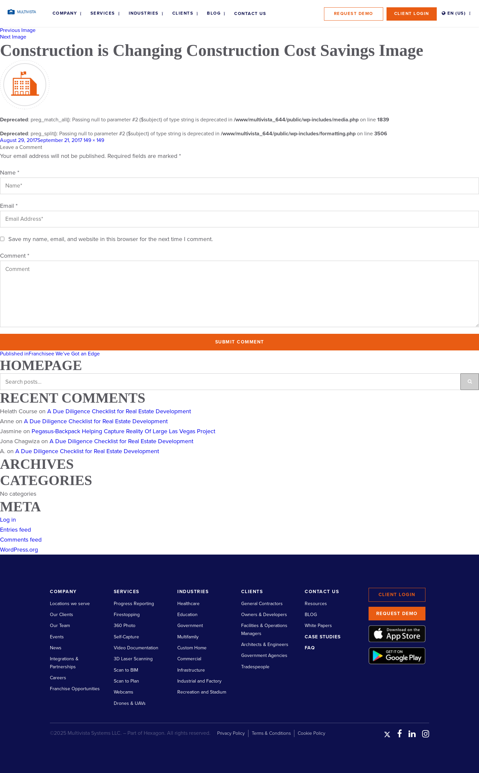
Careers (58, 678)
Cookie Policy (311, 733)
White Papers (318, 625)
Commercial (189, 659)
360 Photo (124, 625)
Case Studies (323, 637)
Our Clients (61, 614)
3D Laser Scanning (133, 659)
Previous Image (18, 30)
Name (9, 172)
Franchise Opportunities (75, 689)
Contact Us (250, 13)
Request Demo (353, 13)
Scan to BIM (126, 670)
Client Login (411, 13)
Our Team (60, 625)
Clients (183, 13)
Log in (8, 519)
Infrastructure (191, 670)
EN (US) (454, 13)
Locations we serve (70, 603)
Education (187, 614)
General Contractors (262, 603)
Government (190, 625)
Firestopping (127, 614)
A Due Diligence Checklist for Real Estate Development (119, 411)
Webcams (123, 692)
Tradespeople (255, 667)
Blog (214, 13)
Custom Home (192, 648)
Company (65, 13)
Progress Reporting (134, 603)
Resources (316, 603)
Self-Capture (126, 637)
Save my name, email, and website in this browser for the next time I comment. (110, 239)
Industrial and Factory (199, 681)
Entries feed (15, 529)
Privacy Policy (231, 733)
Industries (144, 13)
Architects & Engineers (264, 644)
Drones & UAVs (130, 703)
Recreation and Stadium (201, 692)
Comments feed (21, 539)
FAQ (310, 648)
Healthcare (188, 603)
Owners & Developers (264, 614)
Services (102, 13)
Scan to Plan (126, 681)
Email (9, 205)
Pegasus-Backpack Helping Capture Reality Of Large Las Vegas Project (123, 431)
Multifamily (188, 637)
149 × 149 (93, 140)
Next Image (13, 37)
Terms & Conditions (271, 733)
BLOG (311, 614)
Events (57, 637)
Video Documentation (136, 648)
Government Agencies (264, 655)
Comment (14, 255)
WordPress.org (19, 549)
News (56, 648)
